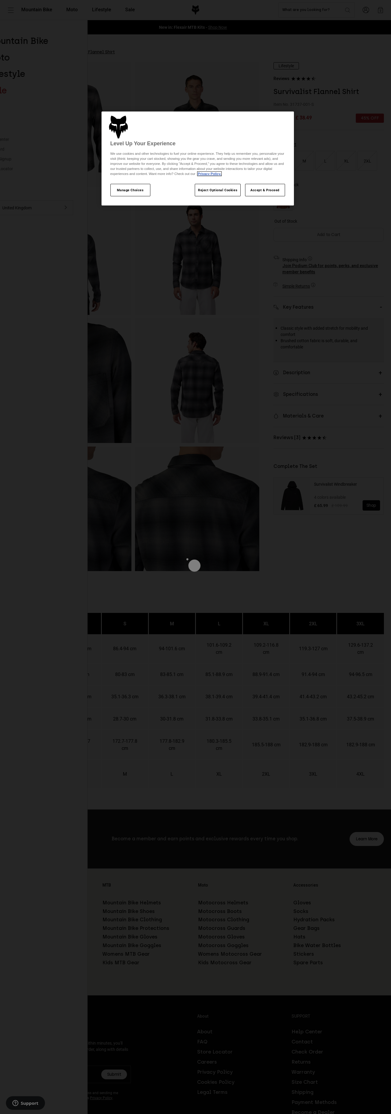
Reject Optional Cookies (217, 190)
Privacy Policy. (209, 174)
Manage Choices (130, 190)
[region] (198, 158)
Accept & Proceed (264, 190)
